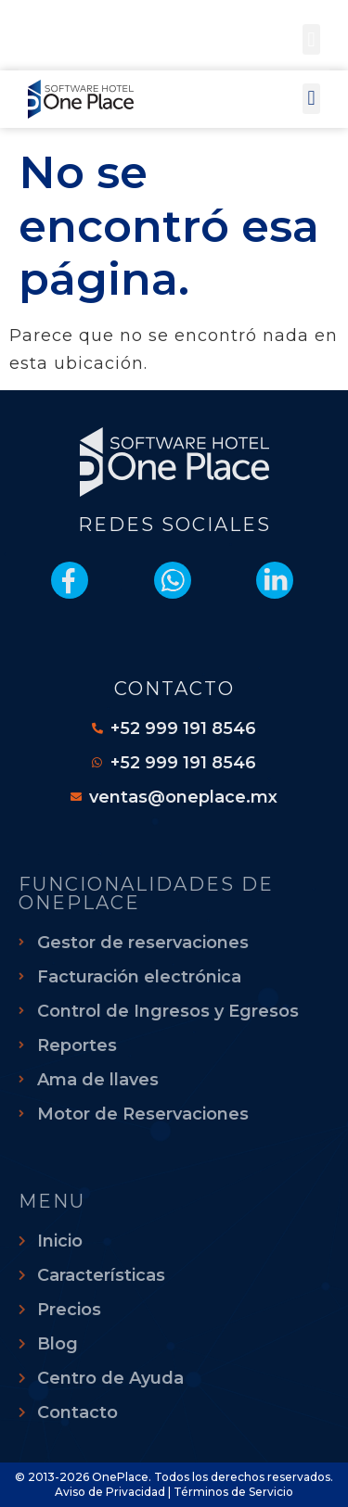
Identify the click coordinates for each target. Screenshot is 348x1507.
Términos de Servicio (233, 1492)
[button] (311, 39)
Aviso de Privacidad (110, 1492)
